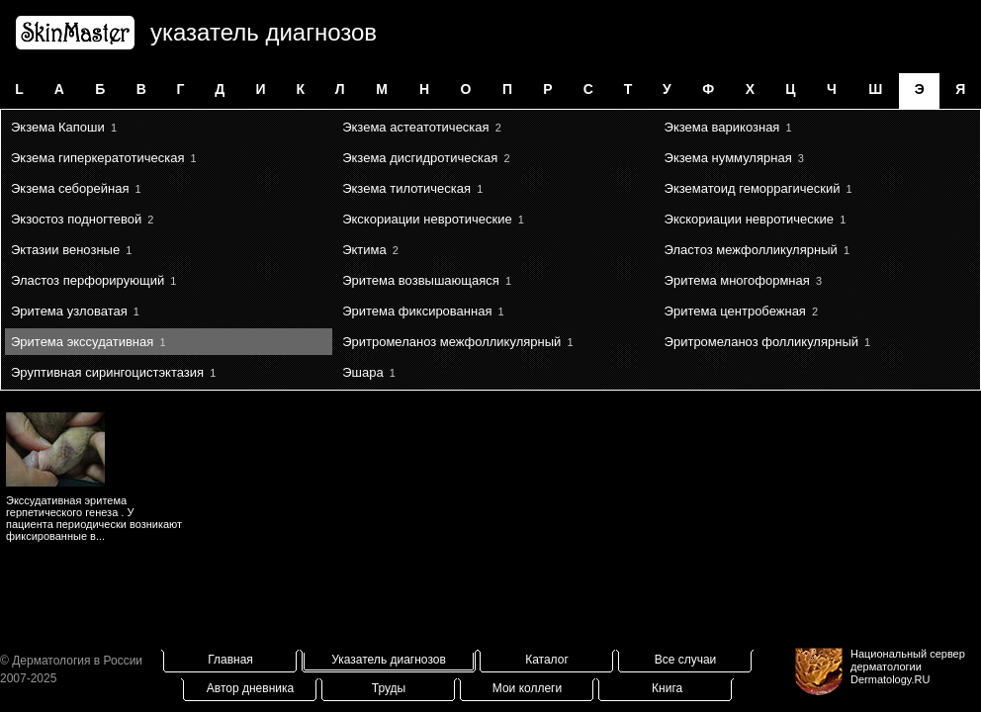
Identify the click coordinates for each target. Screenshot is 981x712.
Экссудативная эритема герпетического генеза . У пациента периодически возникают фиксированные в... (94, 518)
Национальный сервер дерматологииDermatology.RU (907, 666)
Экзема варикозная (722, 127)
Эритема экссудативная (82, 341)
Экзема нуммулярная (728, 157)
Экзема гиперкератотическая (97, 157)
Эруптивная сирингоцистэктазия (107, 372)
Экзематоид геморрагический (753, 188)
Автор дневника (250, 688)
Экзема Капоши (58, 127)
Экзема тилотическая (406, 188)
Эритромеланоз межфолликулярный (451, 341)
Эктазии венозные (65, 249)
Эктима (364, 249)
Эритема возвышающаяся (420, 280)
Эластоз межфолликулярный (751, 249)
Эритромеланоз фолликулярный (761, 341)
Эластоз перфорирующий (87, 280)
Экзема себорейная (70, 188)
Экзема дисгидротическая (419, 157)
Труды (388, 688)
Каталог (547, 660)
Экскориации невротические (426, 219)
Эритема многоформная (737, 280)
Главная (230, 660)
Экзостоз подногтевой (76, 219)
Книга (667, 688)
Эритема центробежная (735, 311)
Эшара (362, 372)
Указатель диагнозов (388, 660)
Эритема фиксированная (416, 311)
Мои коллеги (527, 688)
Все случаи (686, 660)
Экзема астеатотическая (415, 127)
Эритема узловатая (69, 311)
